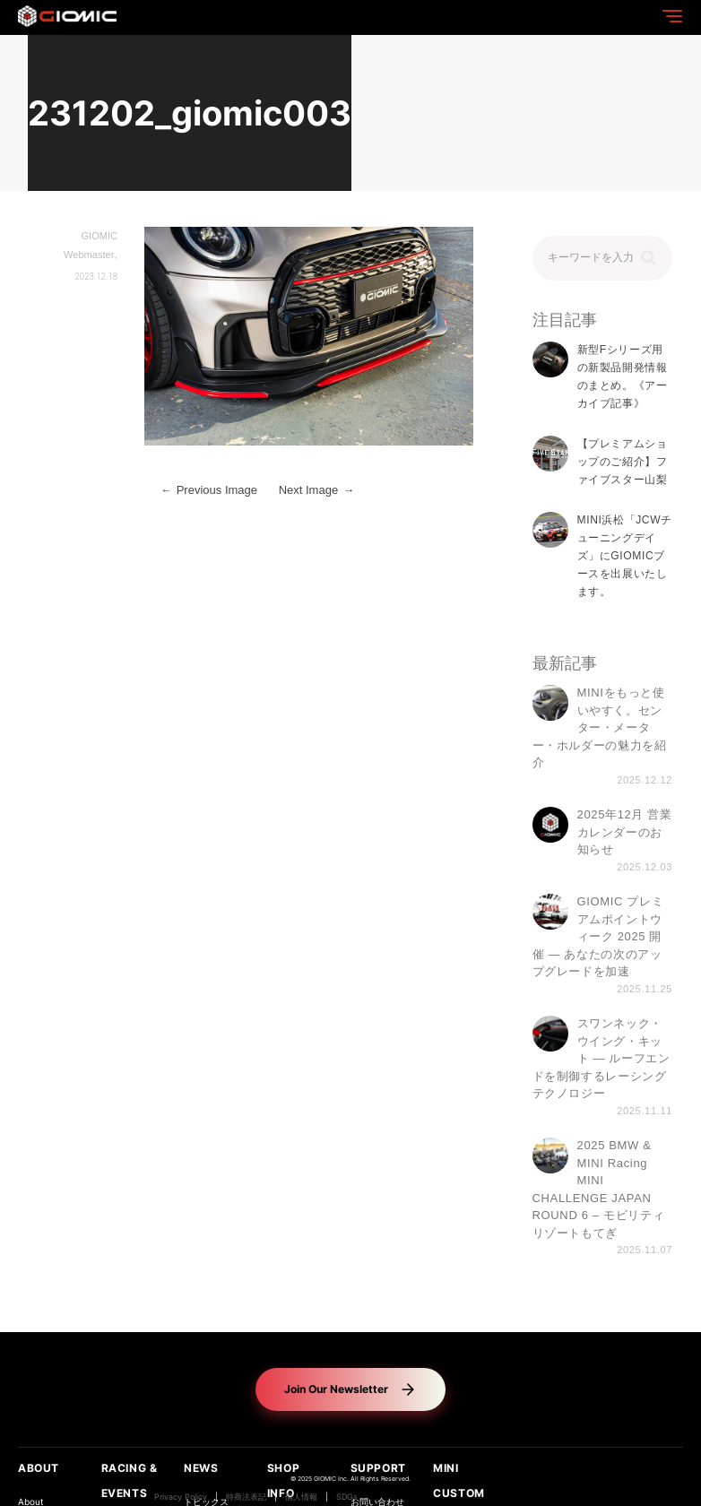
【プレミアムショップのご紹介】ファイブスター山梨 (622, 462)
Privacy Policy (180, 1497)
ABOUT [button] (38, 1468)
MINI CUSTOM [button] (459, 1480)
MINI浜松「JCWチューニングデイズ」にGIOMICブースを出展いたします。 (624, 556)
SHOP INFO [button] (283, 1480)
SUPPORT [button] (378, 1468)
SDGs (347, 1497)
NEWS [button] (201, 1468)
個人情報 (301, 1497)
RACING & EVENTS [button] (129, 1480)
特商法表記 (246, 1497)
